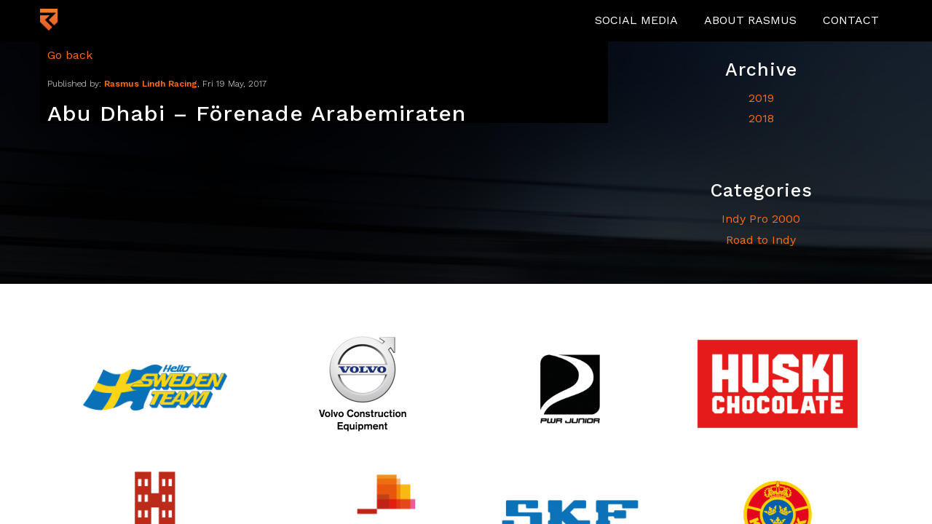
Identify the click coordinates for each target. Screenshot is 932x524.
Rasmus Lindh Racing (150, 84)
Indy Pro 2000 (761, 219)
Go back (69, 55)
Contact (851, 20)
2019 (761, 98)
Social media (636, 20)
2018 (761, 118)
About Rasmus (750, 20)
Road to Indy (761, 240)
